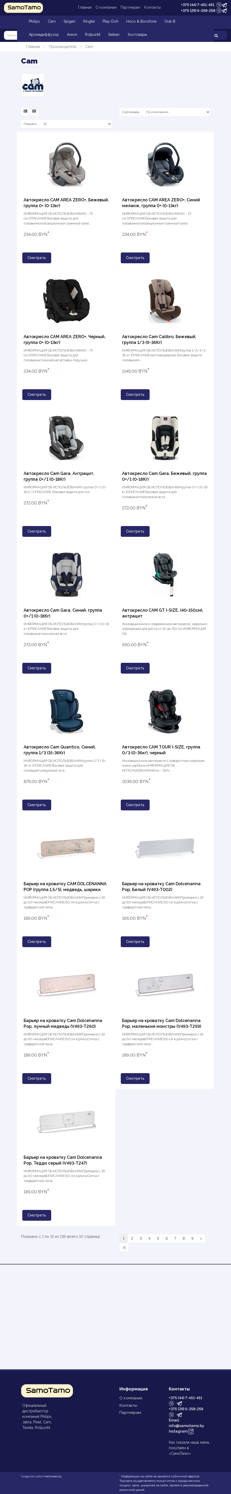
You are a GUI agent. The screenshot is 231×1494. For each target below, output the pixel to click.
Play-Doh (110, 21)
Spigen (69, 21)
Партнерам (130, 7)
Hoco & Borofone (141, 21)
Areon (72, 34)
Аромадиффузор (44, 34)
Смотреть (37, 258)
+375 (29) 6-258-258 (198, 10)
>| (124, 1247)
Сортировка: (131, 112)
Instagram (181, 1431)
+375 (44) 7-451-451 (197, 5)
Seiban (113, 34)
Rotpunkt (92, 34)
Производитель (62, 47)
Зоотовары (137, 34)
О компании (106, 7)
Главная (85, 7)
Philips (34, 21)
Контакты (152, 7)
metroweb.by (53, 1476)
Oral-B (169, 21)
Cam (52, 21)
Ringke (89, 21)
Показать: (30, 124)
